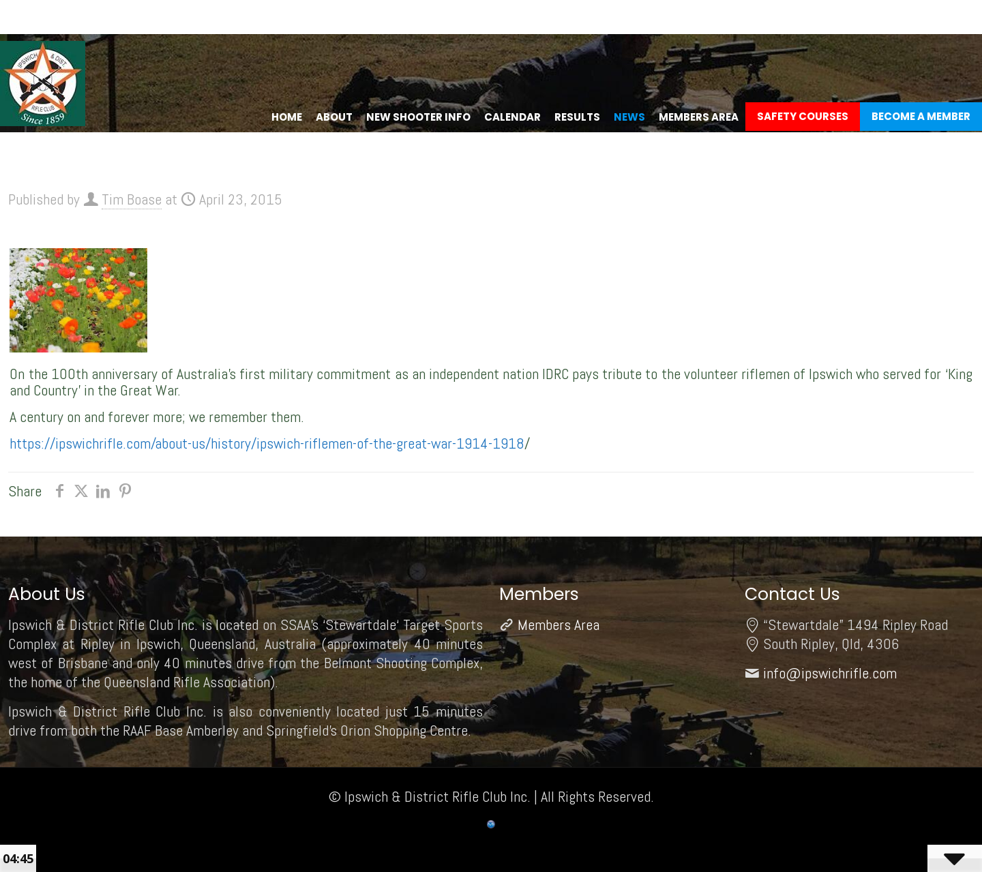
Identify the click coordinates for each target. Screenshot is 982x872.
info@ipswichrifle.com (830, 672)
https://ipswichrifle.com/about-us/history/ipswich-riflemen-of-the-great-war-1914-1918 (267, 443)
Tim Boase (132, 199)
